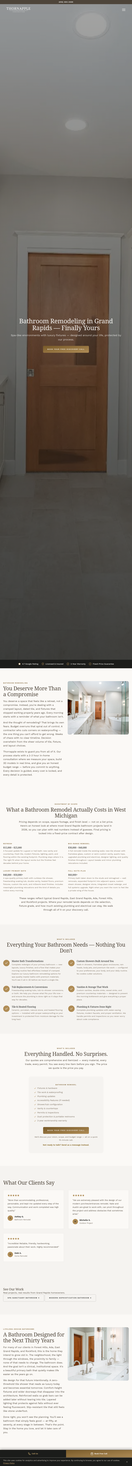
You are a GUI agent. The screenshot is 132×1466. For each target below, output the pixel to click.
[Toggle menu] (124, 10)
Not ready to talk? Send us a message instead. (66, 1145)
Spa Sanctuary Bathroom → (24, 1298)
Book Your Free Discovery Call (66, 349)
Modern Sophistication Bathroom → (70, 1298)
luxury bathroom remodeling (36, 974)
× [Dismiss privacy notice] (127, 1461)
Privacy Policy (9, 1463)
